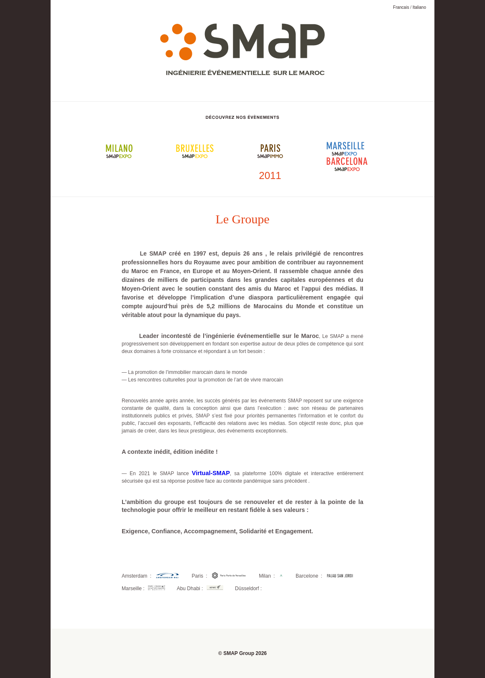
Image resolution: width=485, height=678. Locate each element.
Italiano (419, 7)
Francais (401, 7)
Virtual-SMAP (211, 473)
